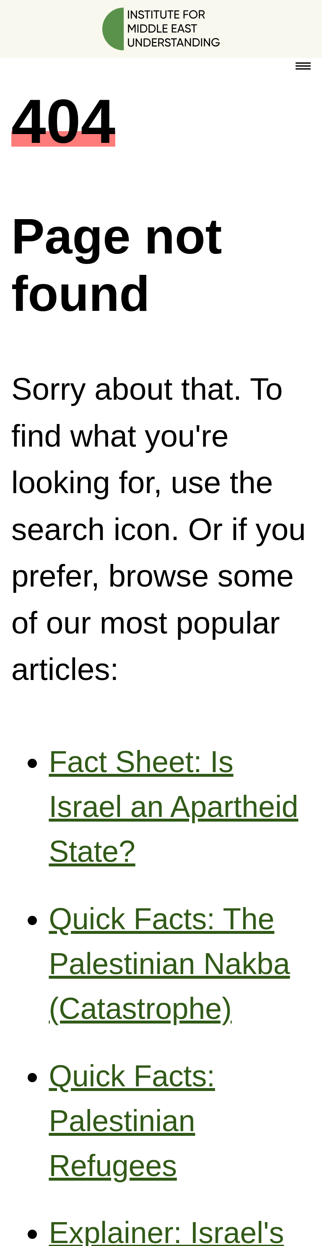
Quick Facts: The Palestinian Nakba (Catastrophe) (169, 963)
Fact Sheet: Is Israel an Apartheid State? (173, 806)
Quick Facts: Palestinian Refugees (132, 1120)
